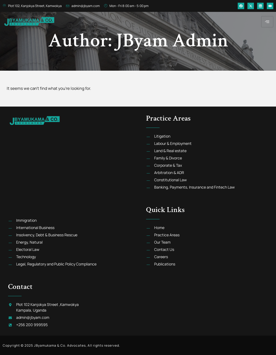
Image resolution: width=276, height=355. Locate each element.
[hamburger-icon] (267, 19)
